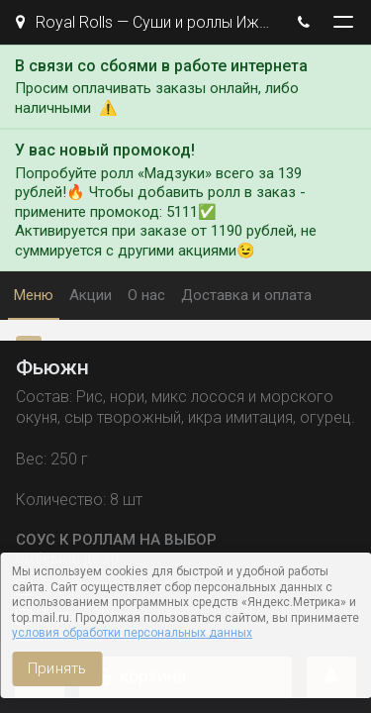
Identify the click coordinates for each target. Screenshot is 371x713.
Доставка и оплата (246, 295)
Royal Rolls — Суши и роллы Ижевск (146, 22)
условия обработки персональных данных (132, 633)
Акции (90, 295)
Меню (33, 295)
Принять (57, 668)
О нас (146, 295)
